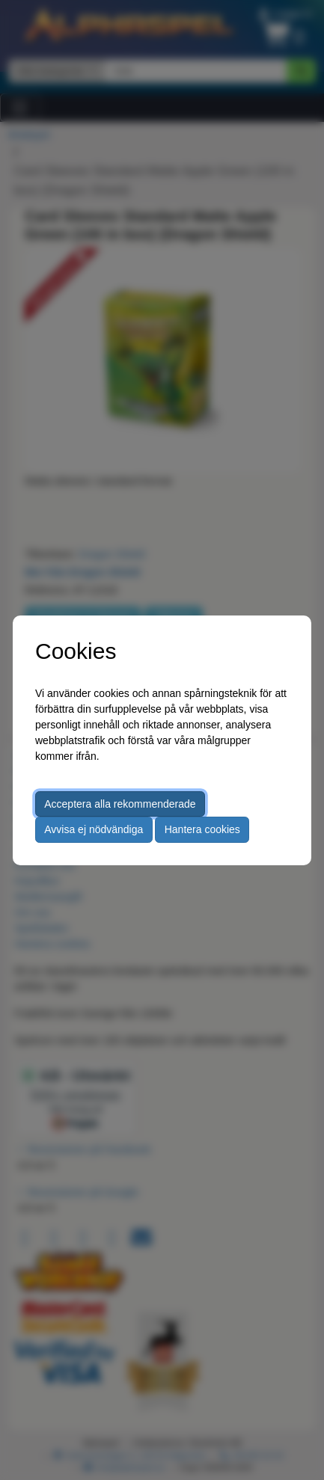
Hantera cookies (202, 829)
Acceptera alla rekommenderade (119, 804)
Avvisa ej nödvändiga (93, 829)
